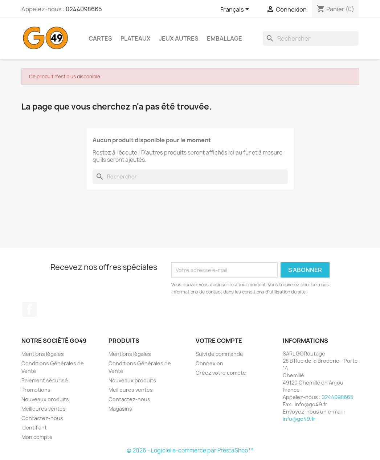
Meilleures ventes (43, 408)
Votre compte (219, 341)
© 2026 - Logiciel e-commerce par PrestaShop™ (190, 450)
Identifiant (34, 427)
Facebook (29, 309)
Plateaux (135, 38)
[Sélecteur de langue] (236, 9)
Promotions (35, 389)
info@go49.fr (299, 418)
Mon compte (37, 437)
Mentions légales (42, 353)
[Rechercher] (311, 38)
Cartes (100, 38)
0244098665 (84, 9)
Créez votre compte (221, 372)
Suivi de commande (219, 353)
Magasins (120, 408)
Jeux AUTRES (179, 38)
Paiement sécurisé (44, 380)
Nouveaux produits (45, 399)
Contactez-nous (42, 418)
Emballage (224, 38)
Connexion (209, 363)
